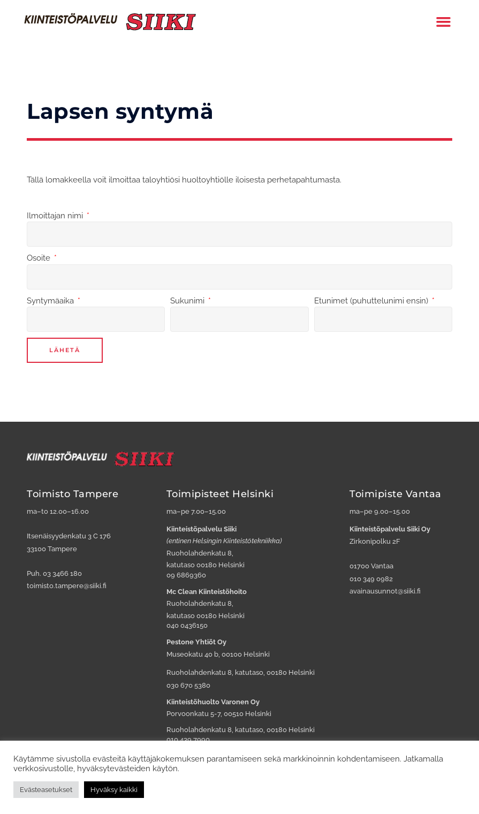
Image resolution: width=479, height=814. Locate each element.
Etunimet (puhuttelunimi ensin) (372, 301)
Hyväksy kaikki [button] (114, 790)
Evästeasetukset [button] (46, 790)
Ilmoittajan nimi (56, 215)
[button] (443, 21)
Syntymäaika (51, 301)
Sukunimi (188, 301)
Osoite (39, 258)
